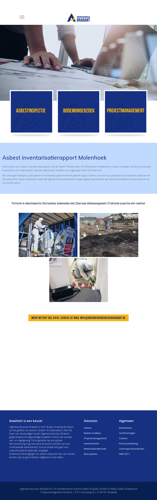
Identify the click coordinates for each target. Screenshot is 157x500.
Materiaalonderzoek (95, 448)
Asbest (88, 427)
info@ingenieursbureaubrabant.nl (103, 318)
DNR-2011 (124, 453)
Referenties (125, 427)
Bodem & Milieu (92, 433)
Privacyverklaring (128, 443)
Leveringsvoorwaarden (131, 448)
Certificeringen (127, 433)
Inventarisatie (91, 443)
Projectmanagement (95, 438)
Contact (123, 438)
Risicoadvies (91, 453)
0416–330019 (61, 318)
